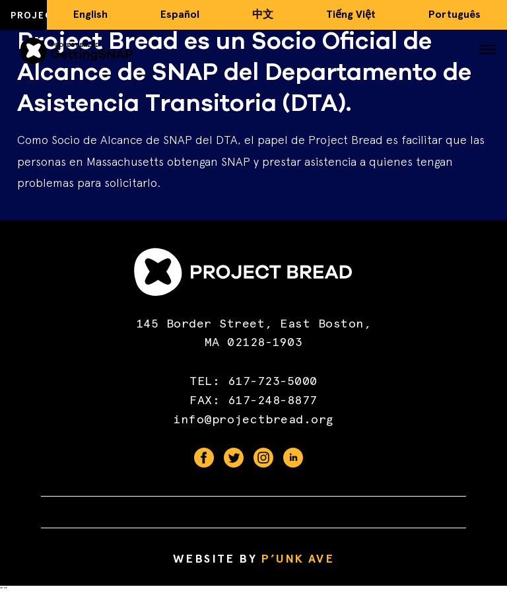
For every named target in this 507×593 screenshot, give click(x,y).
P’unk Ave (297, 558)
